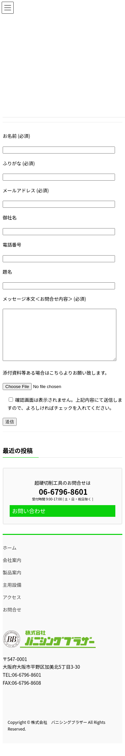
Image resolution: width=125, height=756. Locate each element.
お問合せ (12, 619)
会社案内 (12, 570)
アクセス (12, 607)
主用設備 (12, 594)
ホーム (10, 557)
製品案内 (12, 582)
